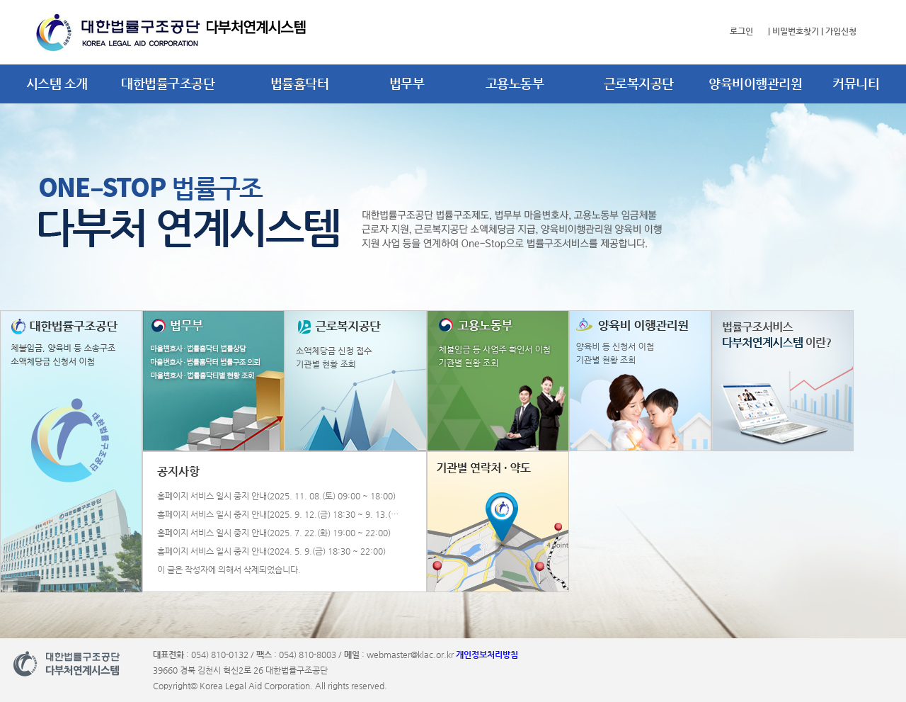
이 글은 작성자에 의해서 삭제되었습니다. (229, 569)
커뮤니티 (855, 83)
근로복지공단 (639, 83)
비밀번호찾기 (795, 31)
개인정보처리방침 (487, 654)
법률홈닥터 (299, 83)
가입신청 (840, 31)
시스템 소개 (57, 83)
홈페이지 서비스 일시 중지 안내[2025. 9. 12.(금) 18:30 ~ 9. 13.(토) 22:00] (281, 514)
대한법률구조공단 (167, 83)
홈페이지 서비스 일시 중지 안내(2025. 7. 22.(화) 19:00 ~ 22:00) (274, 533)
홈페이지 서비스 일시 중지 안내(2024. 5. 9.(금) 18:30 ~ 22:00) (271, 551)
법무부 (407, 83)
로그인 (741, 31)
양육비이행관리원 (755, 83)
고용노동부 (515, 83)
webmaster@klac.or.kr (410, 654)
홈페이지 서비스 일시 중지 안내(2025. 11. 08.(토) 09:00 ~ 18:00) (276, 496)
